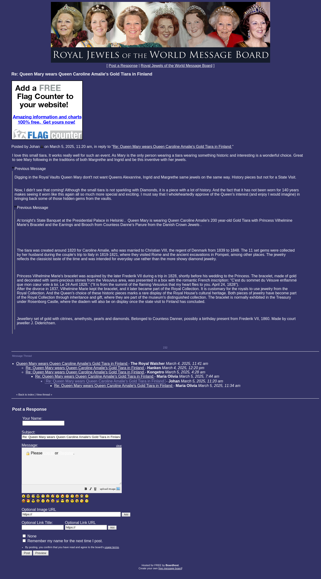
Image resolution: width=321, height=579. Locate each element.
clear (131, 445)
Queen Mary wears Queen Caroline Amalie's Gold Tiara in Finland (72, 364)
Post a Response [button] (123, 66)
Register (66, 453)
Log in (49, 453)
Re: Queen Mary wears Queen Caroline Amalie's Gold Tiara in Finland (172, 147)
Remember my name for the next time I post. (63, 548)
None (30, 543)
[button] (98, 496)
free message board (170, 575)
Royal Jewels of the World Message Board (176, 66)
